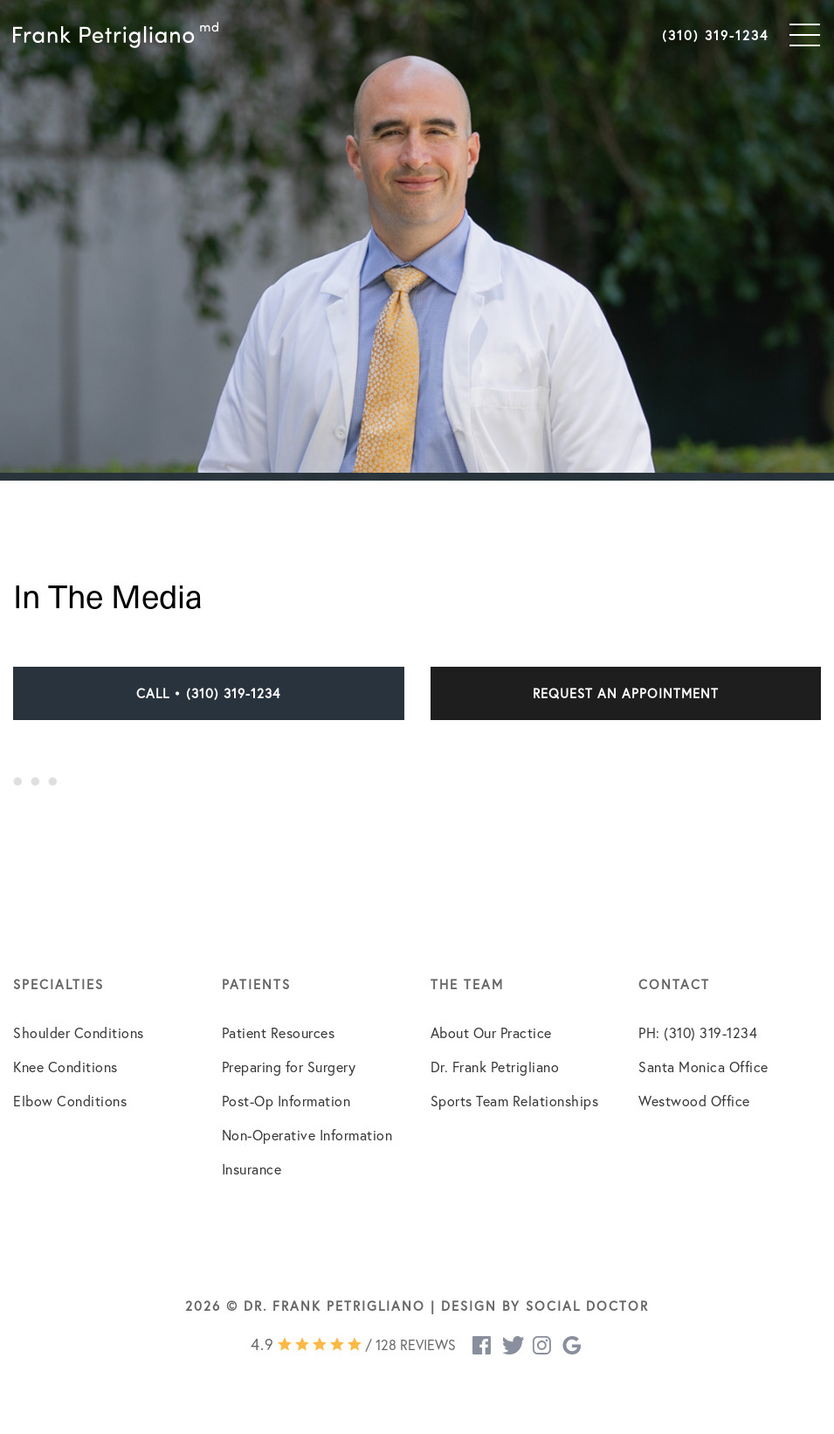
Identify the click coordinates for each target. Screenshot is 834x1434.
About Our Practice (491, 1032)
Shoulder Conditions (78, 1032)
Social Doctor (587, 1305)
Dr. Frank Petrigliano (495, 1066)
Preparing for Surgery (289, 1066)
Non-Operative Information (307, 1135)
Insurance (252, 1169)
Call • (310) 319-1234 (208, 693)
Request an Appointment (626, 693)
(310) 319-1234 (715, 35)
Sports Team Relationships (515, 1100)
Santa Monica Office (703, 1066)
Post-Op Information (286, 1100)
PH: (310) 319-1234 (697, 1032)
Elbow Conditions (70, 1100)
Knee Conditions (65, 1066)
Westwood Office (694, 1100)
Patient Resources (278, 1032)
